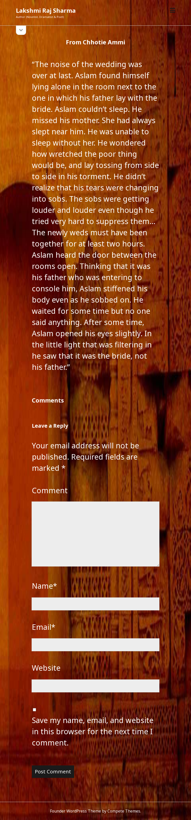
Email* (43, 627)
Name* (44, 586)
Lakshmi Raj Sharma (46, 10)
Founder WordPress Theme (75, 811)
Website (46, 668)
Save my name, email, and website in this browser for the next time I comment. (92, 731)
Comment (50, 490)
